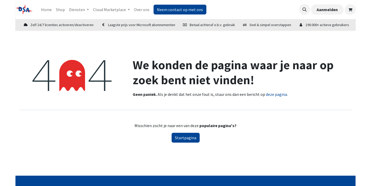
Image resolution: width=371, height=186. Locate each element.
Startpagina (185, 137)
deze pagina (276, 94)
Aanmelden (327, 9)
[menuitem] (46, 9)
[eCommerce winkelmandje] (350, 9)
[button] (304, 9)
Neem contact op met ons (180, 9)
